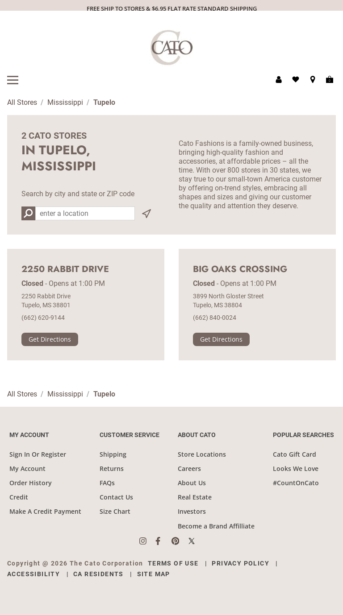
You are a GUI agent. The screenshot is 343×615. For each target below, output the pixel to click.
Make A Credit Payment (45, 511)
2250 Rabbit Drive (65, 269)
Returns (112, 468)
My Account (27, 468)
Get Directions (50, 339)
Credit (18, 497)
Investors (192, 511)
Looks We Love (295, 468)
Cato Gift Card (294, 454)
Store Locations (202, 454)
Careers (189, 468)
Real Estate (195, 497)
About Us (192, 483)
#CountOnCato (296, 483)
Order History (30, 483)
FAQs (107, 483)
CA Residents (98, 574)
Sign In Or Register (37, 454)
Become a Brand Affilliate (216, 526)
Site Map (153, 574)
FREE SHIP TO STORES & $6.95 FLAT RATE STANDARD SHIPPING (172, 8)
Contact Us (116, 497)
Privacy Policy (240, 563)
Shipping (113, 454)
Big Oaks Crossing (240, 269)
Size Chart (115, 511)
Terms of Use (173, 563)
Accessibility (33, 574)
